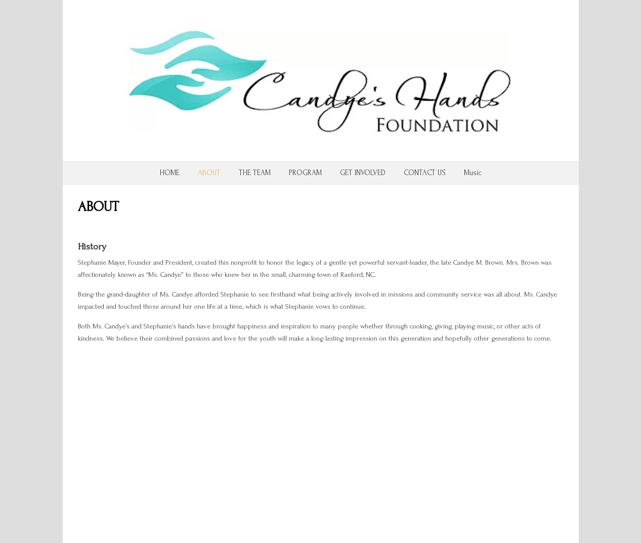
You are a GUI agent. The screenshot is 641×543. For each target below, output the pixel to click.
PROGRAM (305, 173)
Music (473, 173)
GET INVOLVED (363, 173)
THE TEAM (255, 173)
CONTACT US (425, 173)
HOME (170, 173)
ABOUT (209, 173)
